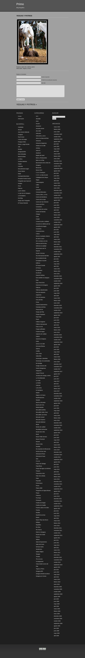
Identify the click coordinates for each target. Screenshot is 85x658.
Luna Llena (39, 387)
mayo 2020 (56, 293)
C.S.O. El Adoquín (40, 172)
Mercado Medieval (40, 422)
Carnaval (38, 189)
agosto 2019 (57, 315)
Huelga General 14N (41, 365)
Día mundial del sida (41, 258)
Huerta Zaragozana (41, 368)
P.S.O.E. (38, 461)
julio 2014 (56, 464)
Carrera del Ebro (40, 204)
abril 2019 (56, 325)
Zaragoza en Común (41, 576)
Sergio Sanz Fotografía (24, 200)
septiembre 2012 (58, 506)
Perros (37, 485)
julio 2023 (56, 202)
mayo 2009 (56, 604)
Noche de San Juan (41, 451)
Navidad (38, 446)
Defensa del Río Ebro (41, 243)
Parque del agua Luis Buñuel (43, 468)
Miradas (20, 149)
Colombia (20, 166)
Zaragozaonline (22, 151)
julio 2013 (56, 493)
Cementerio (39, 206)
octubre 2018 (57, 339)
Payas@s (38, 480)
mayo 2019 (56, 322)
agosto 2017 (57, 374)
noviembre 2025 (58, 134)
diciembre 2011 (58, 528)
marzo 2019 (57, 327)
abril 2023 (56, 210)
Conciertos (38, 228)
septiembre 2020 (58, 283)
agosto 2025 (57, 141)
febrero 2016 (57, 418)
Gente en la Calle (40, 343)
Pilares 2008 (39, 488)
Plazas (37, 493)
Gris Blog (20, 198)
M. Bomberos (39, 390)
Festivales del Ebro (41, 307)
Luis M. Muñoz (21, 190)
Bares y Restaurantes (41, 158)
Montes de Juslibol (40, 427)
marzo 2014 (57, 474)
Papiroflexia (39, 466)
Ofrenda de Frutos (40, 456)
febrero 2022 (57, 241)
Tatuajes (38, 554)
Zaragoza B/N (39, 571)
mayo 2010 (56, 574)
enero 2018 (57, 361)
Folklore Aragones (40, 321)
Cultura (38, 233)
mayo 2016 (56, 410)
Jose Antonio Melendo (23, 132)
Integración (39, 370)
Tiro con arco (39, 559)
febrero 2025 (57, 156)
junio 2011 (56, 542)
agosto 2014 (57, 462)
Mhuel (37, 424)
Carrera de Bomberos (41, 197)
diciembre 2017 (58, 364)
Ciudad (37, 219)
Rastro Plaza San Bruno (42, 520)
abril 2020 (56, 295)
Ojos (37, 458)
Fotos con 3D (39, 326)
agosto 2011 (57, 537)
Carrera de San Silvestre (42, 202)
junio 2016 (56, 408)
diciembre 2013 (58, 481)
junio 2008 (56, 630)
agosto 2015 (57, 432)
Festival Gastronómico (41, 304)
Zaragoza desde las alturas (43, 573)
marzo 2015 (57, 445)
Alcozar (20, 129)
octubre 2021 (57, 251)
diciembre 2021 (58, 246)
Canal (37, 187)
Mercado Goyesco (40, 419)
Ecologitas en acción (41, 260)
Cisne (37, 216)
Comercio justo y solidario (42, 221)
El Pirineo (38, 268)
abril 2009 (56, 606)
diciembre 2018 (58, 334)
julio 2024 (56, 173)
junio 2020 (56, 290)
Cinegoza (20, 134)
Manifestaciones (40, 397)
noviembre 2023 (58, 193)
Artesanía (38, 140)
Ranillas (38, 512)
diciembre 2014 (58, 452)
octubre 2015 (57, 427)
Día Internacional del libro (42, 255)
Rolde (19, 173)
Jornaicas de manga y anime (43, 375)
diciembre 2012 (58, 498)
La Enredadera (22, 195)
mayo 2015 (56, 440)
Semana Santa (39, 546)
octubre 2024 (57, 166)
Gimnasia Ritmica (40, 346)
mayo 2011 (56, 545)
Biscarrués (38, 167)
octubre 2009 (57, 591)
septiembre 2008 (58, 623)
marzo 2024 (57, 183)
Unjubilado (20, 127)
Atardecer (38, 153)
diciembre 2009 (58, 586)
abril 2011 (56, 547)
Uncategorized (39, 561)
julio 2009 (56, 599)
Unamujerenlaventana (23, 176)
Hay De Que (21, 137)
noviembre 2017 (58, 366)
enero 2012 (57, 525)
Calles (37, 184)
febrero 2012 (57, 523)
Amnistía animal (40, 128)
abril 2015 (56, 442)
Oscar (19, 186)
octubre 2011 (57, 533)
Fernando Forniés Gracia (24, 178)
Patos (37, 478)
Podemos (38, 495)
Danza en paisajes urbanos (43, 236)
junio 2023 (56, 205)
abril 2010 (56, 577)
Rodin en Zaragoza (41, 532)
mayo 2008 (56, 633)
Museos (38, 441)
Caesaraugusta (40, 182)
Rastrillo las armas (40, 515)
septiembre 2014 (58, 459)
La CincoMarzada (40, 378)
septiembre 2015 (58, 430)
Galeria (38, 336)
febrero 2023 (57, 215)
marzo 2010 (57, 579)
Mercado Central (40, 417)
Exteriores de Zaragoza (42, 285)
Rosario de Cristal (40, 534)
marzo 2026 (57, 127)
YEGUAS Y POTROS (24, 16)
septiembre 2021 (58, 254)
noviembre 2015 (58, 425)
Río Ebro (38, 527)
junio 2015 (56, 437)
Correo (19, 116)
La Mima (20, 159)
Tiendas (38, 556)
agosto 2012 (57, 508)
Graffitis (38, 351)
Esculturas (38, 272)
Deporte (38, 250)
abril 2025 (56, 151)
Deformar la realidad (41, 246)
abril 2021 (56, 266)
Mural (37, 434)
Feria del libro (39, 299)
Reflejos (38, 522)
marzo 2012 (57, 520)
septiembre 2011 (58, 535)
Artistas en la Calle (40, 145)
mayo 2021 (56, 264)
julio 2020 (56, 288)
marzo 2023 (57, 212)
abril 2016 (56, 413)
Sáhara (38, 539)
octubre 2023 (57, 195)
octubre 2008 (57, 621)
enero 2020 (57, 303)
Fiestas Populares (40, 314)
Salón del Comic (40, 544)
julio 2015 (56, 435)
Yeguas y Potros (27, 68)
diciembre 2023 (58, 190)
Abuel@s (38, 118)
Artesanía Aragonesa (41, 143)
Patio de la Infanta (40, 475)
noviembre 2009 (58, 589)
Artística (38, 148)
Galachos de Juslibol (41, 334)
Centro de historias (41, 211)
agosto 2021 (57, 256)
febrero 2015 (57, 447)
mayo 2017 (56, 381)
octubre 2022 (57, 222)
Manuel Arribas (22, 156)
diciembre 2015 (58, 423)
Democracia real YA (41, 248)
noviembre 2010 (58, 559)
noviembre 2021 (58, 249)
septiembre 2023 (58, 197)
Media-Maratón (40, 407)
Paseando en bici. (40, 473)
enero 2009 (57, 613)
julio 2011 (56, 540)
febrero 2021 (57, 271)
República (38, 524)
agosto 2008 (57, 626)
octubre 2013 (57, 486)
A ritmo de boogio (22, 139)
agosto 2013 (57, 491)
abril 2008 (56, 635)
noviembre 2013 (58, 484)
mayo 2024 (56, 178)
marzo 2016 (57, 415)
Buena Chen (39, 170)
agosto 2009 (57, 596)
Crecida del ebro (40, 231)
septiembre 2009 (58, 594)
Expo (37, 280)
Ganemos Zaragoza (41, 339)
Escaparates (39, 270)
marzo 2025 (57, 153)
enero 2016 (57, 420)
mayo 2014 (56, 469)
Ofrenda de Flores (40, 453)
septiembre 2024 (58, 168)
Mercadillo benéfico (41, 409)
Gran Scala (39, 353)
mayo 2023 (56, 207)
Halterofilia (38, 356)
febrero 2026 (57, 129)
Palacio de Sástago (41, 463)
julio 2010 (56, 569)
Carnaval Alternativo (41, 192)
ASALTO (38, 150)
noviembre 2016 (58, 396)
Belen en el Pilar (40, 160)
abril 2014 (56, 471)
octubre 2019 (57, 310)
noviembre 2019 (58, 308)
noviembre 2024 (58, 163)
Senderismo (39, 549)
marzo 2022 (57, 239)
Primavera (38, 500)
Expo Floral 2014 (40, 282)
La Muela (38, 383)
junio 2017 (56, 378)
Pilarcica (20, 188)
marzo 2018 (57, 356)
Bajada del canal (40, 155)
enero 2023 (57, 217)
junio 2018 (56, 349)
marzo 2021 (57, 268)
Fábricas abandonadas (41, 290)
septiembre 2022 (58, 224)
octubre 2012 (57, 503)
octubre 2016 (57, 398)
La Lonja (38, 380)
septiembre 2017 (58, 371)
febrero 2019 (57, 330)
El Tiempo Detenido (23, 203)
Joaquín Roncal (40, 373)
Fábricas (38, 287)
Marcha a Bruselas (40, 402)
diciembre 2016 (58, 393)
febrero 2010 (57, 581)
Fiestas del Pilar (40, 312)
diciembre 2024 (58, 161)
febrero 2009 (57, 611)
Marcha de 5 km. (40, 405)
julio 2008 (56, 628)
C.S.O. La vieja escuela (42, 175)
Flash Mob (38, 317)
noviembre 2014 (58, 454)
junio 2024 (56, 175)
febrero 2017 (57, 388)
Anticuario (38, 133)
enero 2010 (57, 584)
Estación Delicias (40, 275)
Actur (37, 121)
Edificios (38, 263)
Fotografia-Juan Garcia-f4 (24, 181)
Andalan (20, 183)
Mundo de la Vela (40, 431)
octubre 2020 (57, 281)
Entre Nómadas (22, 154)
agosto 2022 (57, 227)
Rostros (38, 537)
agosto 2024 (57, 171)
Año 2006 (38, 131)
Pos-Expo (38, 498)
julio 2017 (56, 376)
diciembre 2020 (58, 276)
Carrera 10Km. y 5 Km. (42, 194)
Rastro (37, 517)
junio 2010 (56, 572)
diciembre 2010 (58, 557)
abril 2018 (56, 354)
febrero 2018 (57, 359)
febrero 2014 (57, 476)
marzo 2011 (57, 550)
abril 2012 (56, 518)
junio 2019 (56, 320)
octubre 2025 (57, 136)
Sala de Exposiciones (41, 542)
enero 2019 (57, 332)
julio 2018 (56, 347)
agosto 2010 (57, 567)
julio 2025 (56, 144)
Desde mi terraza (40, 253)
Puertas (38, 510)
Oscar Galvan (21, 171)
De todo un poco (40, 238)
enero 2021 (57, 273)
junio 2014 (56, 467)
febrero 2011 (57, 552)
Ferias (37, 302)
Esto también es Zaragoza (42, 277)
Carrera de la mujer (41, 199)
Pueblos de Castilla (41, 505)
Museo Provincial (40, 439)
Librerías (38, 385)
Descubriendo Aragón (23, 168)
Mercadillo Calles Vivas (42, 412)
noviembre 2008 (58, 618)
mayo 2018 (56, 352)
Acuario (38, 123)
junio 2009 (56, 601)
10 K (37, 116)
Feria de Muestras (40, 297)
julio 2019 (56, 317)
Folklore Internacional (41, 324)
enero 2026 (57, 131)
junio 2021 (56, 261)
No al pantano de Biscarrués (43, 449)
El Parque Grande (40, 265)
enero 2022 (57, 244)
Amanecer (38, 126)
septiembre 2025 (58, 139)
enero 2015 (57, 449)
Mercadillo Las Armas (41, 414)
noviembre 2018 (58, 337)
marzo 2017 (57, 386)
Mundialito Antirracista (41, 429)
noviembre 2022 (58, 219)
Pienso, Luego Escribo (23, 144)
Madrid (37, 392)
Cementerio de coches (41, 209)
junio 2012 (56, 513)
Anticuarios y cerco (41, 135)
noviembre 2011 (58, 530)
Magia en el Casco (40, 395)
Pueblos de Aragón (41, 502)
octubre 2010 (57, 562)
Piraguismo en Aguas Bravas (43, 490)
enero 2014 (57, 479)
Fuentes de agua (40, 331)
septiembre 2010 (58, 564)
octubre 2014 (57, 457)
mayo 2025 (56, 149)
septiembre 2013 (58, 489)
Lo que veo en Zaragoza (24, 193)
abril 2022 (56, 237)
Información (21, 118)
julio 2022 (56, 229)
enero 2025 (57, 158)
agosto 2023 (57, 200)
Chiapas (38, 214)
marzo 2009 (57, 608)
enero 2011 (57, 555)
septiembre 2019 (58, 312)
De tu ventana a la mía (41, 241)
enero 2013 (57, 496)
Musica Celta (39, 444)
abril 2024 (56, 180)
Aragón (20, 164)
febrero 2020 (57, 300)
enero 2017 (57, 391)
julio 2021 (56, 259)
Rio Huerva (39, 529)
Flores (37, 319)
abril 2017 (56, 383)
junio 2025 (56, 146)
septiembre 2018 (58, 342)
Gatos (37, 341)
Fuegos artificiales (40, 329)
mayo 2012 (56, 515)
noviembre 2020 (58, 278)
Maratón (38, 400)
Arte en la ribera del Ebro (42, 138)
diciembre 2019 (58, 305)
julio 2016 (56, 405)
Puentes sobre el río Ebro (42, 507)
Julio (19, 146)
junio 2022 (56, 232)
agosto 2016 (57, 403)
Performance (39, 483)
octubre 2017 (57, 369)
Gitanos (38, 348)
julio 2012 (56, 511)
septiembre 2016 (58, 400)
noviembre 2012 (58, 501)
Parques (38, 471)
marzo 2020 (57, 298)
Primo (20, 4)
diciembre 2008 (58, 616)
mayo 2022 (56, 234)
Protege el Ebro (22, 142)
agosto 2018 (57, 344)
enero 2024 (57, 188)
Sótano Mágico (39, 551)
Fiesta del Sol (39, 309)
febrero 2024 (57, 185)
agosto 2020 (57, 286)
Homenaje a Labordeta (41, 358)
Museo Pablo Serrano (41, 436)
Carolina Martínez (22, 161)
